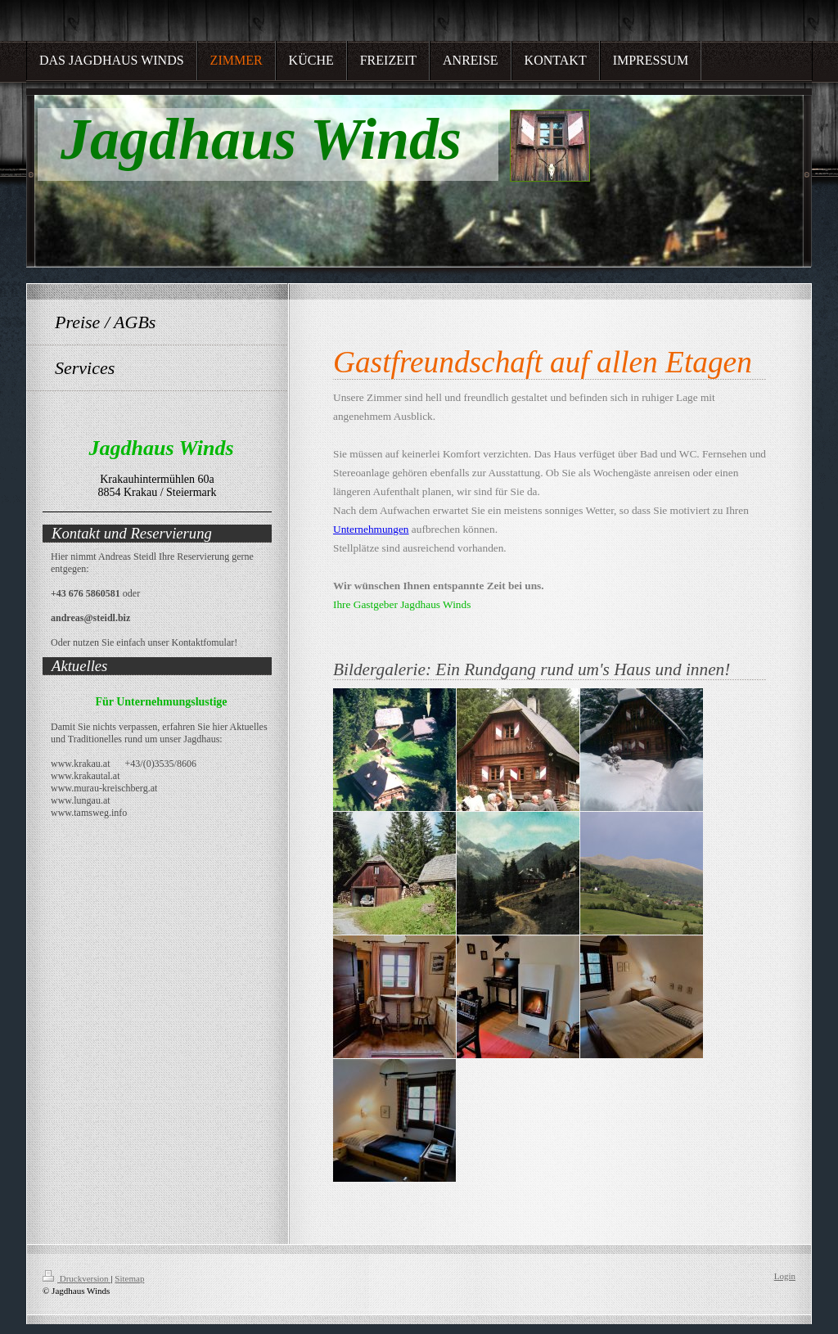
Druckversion (76, 1278)
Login (784, 1276)
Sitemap (129, 1278)
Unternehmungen (371, 529)
